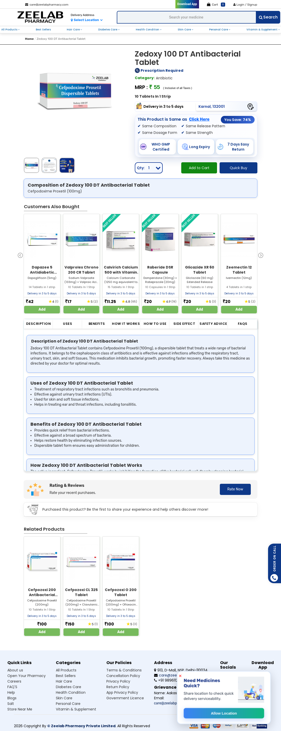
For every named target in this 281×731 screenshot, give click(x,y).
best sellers (43, 29)
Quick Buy (238, 167)
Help (11, 692)
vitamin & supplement (262, 29)
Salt (10, 703)
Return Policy (117, 686)
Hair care (64, 681)
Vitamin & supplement (76, 709)
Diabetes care (68, 686)
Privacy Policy (118, 681)
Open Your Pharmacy (26, 675)
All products (66, 670)
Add (42, 309)
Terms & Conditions (124, 670)
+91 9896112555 (169, 680)
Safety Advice (213, 323)
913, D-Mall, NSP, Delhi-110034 (181, 670)
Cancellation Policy (123, 675)
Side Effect (184, 323)
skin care (185, 29)
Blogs (11, 698)
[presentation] (20, 255)
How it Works (126, 323)
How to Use (155, 323)
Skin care (64, 698)
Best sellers (66, 675)
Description (38, 323)
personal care (219, 29)
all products (9, 29)
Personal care (68, 703)
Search (268, 17)
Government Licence (125, 698)
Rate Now (235, 489)
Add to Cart (199, 167)
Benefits (97, 323)
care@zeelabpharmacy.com (47, 4)
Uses (67, 323)
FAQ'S (12, 686)
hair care (73, 29)
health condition (148, 29)
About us (15, 670)
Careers (14, 681)
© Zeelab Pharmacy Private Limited (81, 725)
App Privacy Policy (122, 692)
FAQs (242, 323)
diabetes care (108, 29)
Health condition (71, 692)
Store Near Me (19, 709)
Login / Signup (245, 4)
